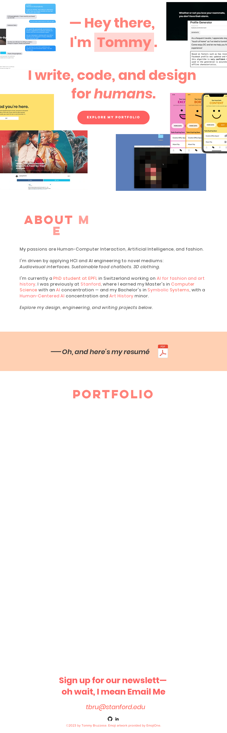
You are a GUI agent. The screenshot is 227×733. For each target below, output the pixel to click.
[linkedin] (117, 719)
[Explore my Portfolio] (113, 117)
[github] (110, 719)
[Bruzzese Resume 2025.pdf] (163, 352)
